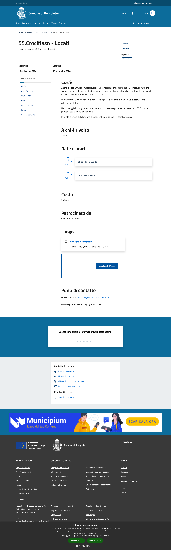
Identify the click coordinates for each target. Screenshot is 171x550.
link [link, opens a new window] (108, 536)
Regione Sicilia (21, 3)
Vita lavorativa (57, 472)
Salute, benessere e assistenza (98, 484)
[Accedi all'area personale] (143, 3)
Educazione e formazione (96, 467)
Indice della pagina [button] (28, 78)
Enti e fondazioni (22, 480)
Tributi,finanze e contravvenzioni (99, 476)
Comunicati (125, 472)
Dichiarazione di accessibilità (97, 518)
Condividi (127, 43)
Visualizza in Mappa (107, 266)
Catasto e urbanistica (59, 480)
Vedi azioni (127, 48)
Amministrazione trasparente (98, 506)
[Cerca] (152, 13)
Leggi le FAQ (56, 514)
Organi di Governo (23, 467)
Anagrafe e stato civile (60, 467)
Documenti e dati (22, 493)
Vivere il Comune (34, 32)
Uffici (18, 476)
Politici (18, 484)
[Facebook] (131, 13)
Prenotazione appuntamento (62, 506)
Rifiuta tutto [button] (95, 541)
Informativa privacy (94, 510)
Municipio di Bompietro (81, 241)
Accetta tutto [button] (76, 541)
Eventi (46, 32)
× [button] (168, 524)
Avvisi (123, 476)
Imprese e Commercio (59, 476)
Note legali (90, 514)
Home (21, 32)
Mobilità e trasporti (58, 484)
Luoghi (124, 488)
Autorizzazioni (91, 489)
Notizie (124, 467)
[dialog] (85, 536)
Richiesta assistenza (59, 518)
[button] (85, 546)
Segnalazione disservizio (60, 510)
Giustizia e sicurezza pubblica (97, 471)
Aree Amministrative (24, 472)
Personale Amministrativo (26, 489)
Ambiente (90, 480)
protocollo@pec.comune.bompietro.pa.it (93, 297)
